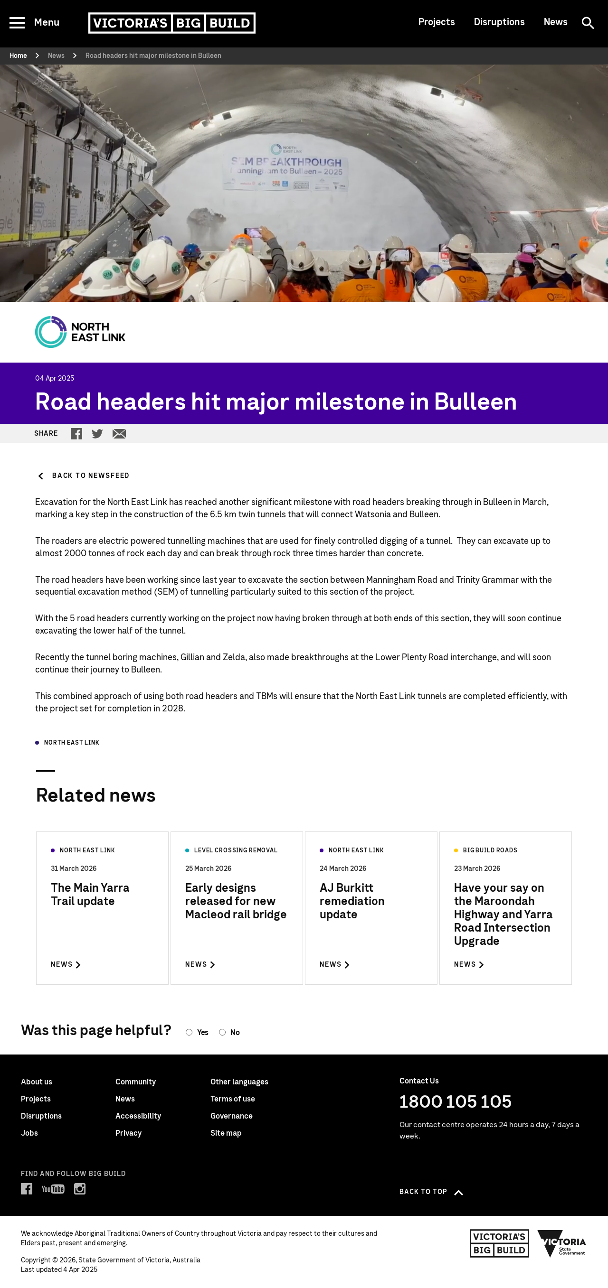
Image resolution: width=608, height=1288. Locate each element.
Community (135, 1082)
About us (36, 1082)
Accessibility (138, 1116)
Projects (436, 22)
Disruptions (499, 22)
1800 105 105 (455, 1102)
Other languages (239, 1082)
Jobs (29, 1133)
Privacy (128, 1133)
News (556, 22)
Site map (226, 1133)
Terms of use (232, 1099)
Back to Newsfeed (91, 476)
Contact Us (419, 1081)
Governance (231, 1116)
